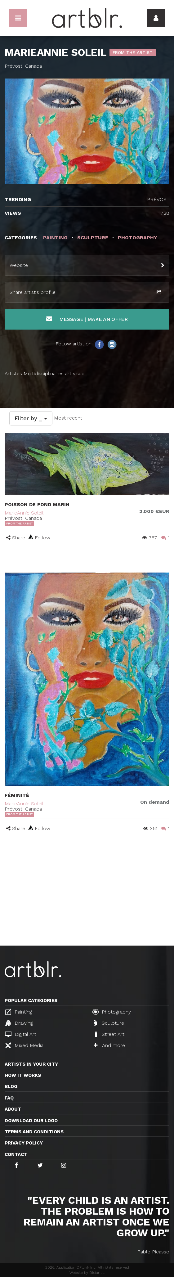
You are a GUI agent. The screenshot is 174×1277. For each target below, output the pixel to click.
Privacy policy (24, 1143)
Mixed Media (24, 1045)
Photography (111, 1012)
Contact (16, 1154)
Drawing (19, 1023)
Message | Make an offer (87, 319)
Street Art (109, 1034)
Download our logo (31, 1120)
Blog (11, 1086)
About (13, 1109)
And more (109, 1045)
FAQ (9, 1098)
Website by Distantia (87, 1272)
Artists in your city (31, 1064)
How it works (23, 1075)
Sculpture (109, 1023)
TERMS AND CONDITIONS (34, 1132)
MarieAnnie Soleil (24, 513)
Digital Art (20, 1034)
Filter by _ (31, 418)
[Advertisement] (87, 899)
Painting (18, 1012)
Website (19, 265)
